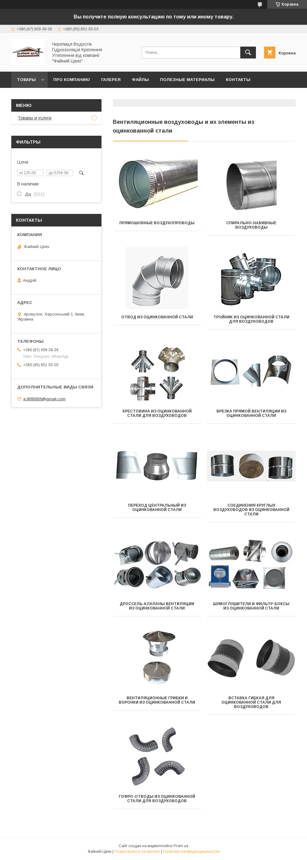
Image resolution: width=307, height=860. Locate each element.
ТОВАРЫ (26, 79)
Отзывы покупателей (44, 96)
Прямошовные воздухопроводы (157, 223)
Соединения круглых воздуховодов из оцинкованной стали (251, 509)
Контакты (238, 79)
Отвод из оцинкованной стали (157, 317)
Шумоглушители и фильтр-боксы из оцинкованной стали (251, 606)
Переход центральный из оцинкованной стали (157, 507)
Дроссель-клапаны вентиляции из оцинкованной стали (157, 606)
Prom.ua (181, 846)
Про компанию (71, 79)
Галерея (111, 79)
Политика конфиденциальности (191, 851)
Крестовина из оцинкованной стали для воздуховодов (157, 413)
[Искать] (248, 52)
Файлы (140, 79)
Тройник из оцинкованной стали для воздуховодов (251, 319)
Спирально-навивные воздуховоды (251, 225)
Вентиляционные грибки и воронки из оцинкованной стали (157, 700)
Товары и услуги (34, 117)
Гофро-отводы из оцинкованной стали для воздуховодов (157, 798)
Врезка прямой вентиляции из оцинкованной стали (251, 413)
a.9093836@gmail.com (44, 399)
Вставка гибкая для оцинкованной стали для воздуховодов (251, 702)
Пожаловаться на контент (137, 851)
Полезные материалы (187, 79)
